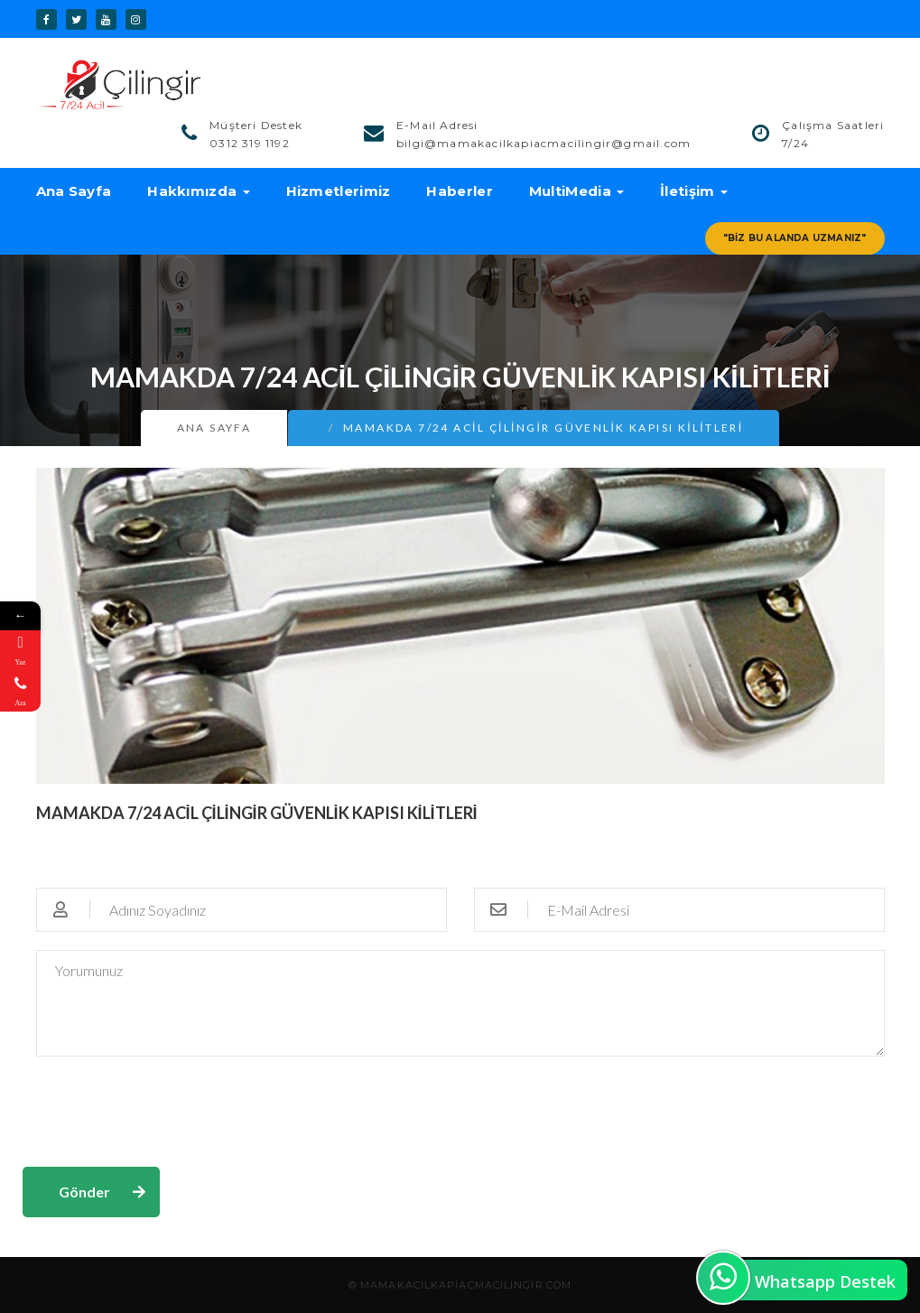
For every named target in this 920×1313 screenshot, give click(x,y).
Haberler (459, 191)
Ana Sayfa (74, 191)
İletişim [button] (694, 191)
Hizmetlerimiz (338, 191)
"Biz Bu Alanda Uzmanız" (795, 238)
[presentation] (160, 1110)
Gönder (84, 1191)
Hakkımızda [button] (198, 191)
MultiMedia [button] (576, 191)
